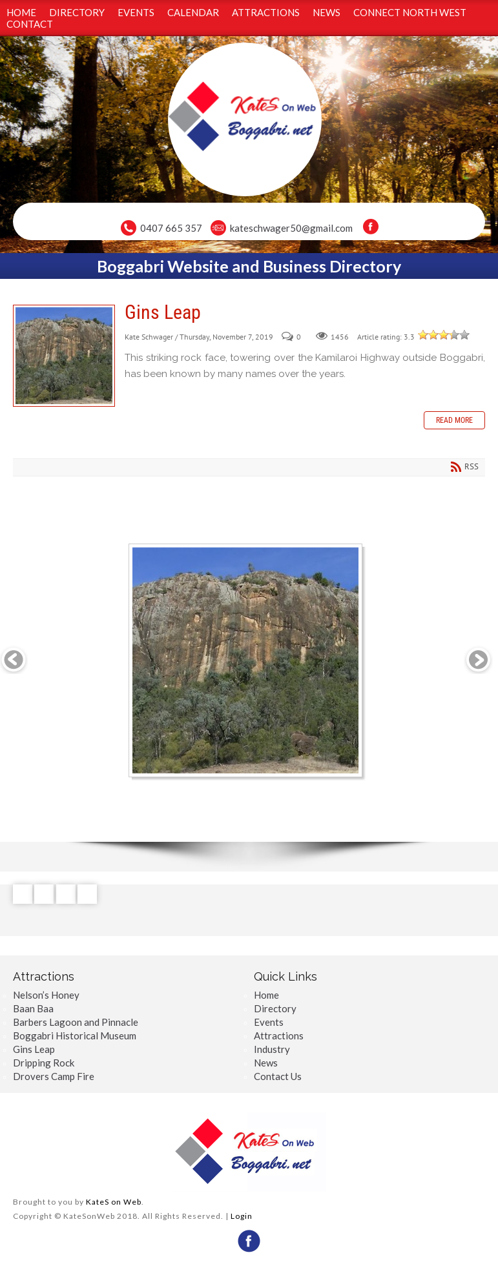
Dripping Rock (43, 1062)
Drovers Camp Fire (53, 1076)
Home (266, 995)
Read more (454, 420)
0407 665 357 (171, 228)
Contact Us (278, 1076)
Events (269, 1022)
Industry (272, 1049)
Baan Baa (33, 1008)
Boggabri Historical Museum (74, 1035)
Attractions (279, 1035)
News (266, 1062)
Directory (275, 1008)
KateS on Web (113, 1202)
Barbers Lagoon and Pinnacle (75, 1022)
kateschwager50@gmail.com (291, 228)
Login (242, 1216)
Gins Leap (64, 355)
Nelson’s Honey (46, 995)
